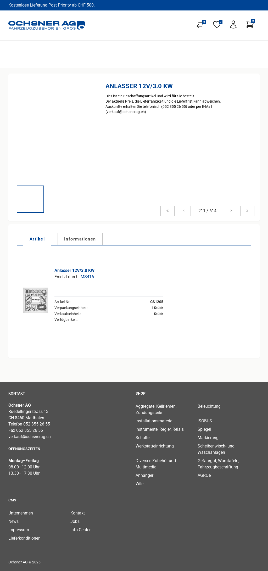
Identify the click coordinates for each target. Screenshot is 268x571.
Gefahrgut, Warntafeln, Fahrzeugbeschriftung (218, 463)
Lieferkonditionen (24, 538)
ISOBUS (205, 420)
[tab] (37, 239)
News (13, 521)
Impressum (18, 529)
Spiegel (204, 429)
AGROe (204, 475)
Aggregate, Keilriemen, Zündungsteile (156, 409)
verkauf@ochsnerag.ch (29, 436)
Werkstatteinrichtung (155, 446)
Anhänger (144, 475)
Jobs (75, 521)
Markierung (208, 437)
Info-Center (80, 529)
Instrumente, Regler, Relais (160, 429)
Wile (139, 483)
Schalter (143, 437)
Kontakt (77, 513)
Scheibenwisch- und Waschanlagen (216, 449)
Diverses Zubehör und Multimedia (156, 463)
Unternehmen (20, 513)
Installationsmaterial (155, 420)
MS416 (87, 276)
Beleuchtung (209, 406)
